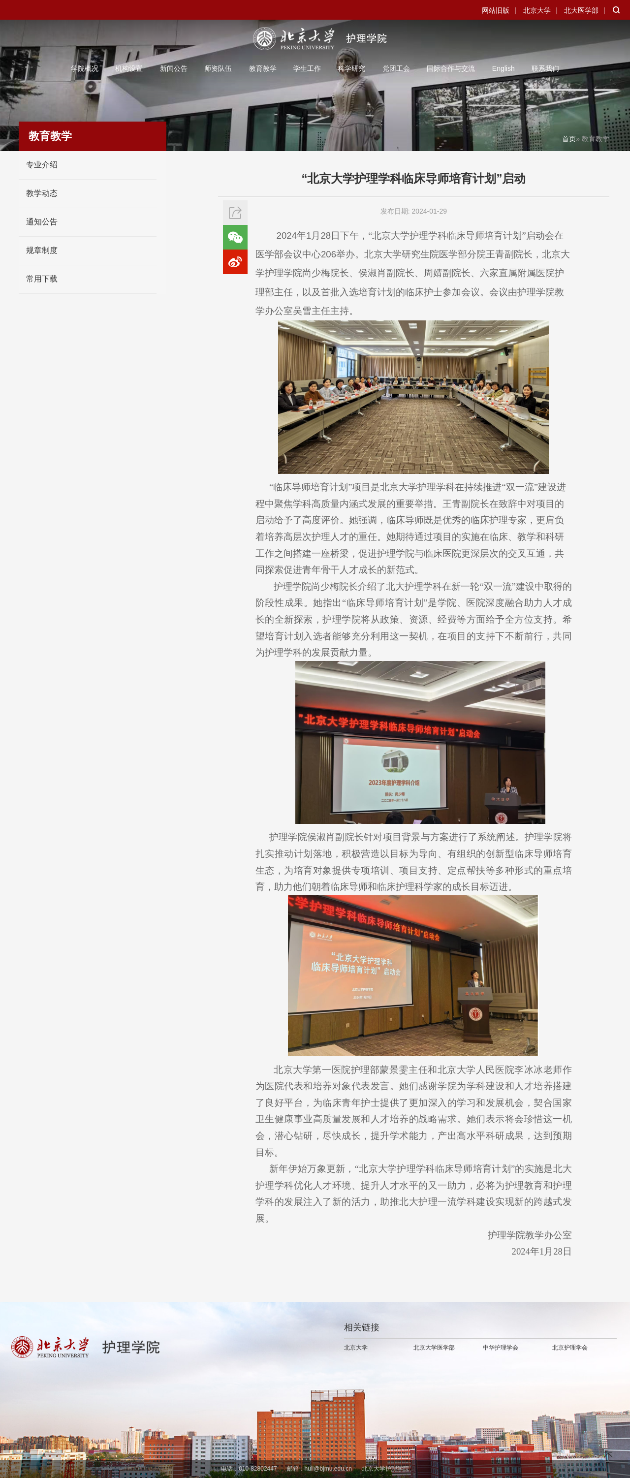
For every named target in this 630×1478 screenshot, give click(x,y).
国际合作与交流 (451, 68)
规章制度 (42, 250)
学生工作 (307, 68)
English (503, 68)
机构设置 (129, 68)
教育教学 (263, 68)
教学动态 (42, 193)
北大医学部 (581, 10)
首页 (569, 139)
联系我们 (545, 68)
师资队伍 (218, 68)
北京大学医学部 (434, 1347)
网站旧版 (495, 10)
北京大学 (537, 10)
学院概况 (84, 68)
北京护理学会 (570, 1347)
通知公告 (42, 222)
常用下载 (42, 279)
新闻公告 (174, 68)
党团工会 (396, 68)
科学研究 (351, 68)
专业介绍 (42, 164)
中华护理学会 (500, 1347)
